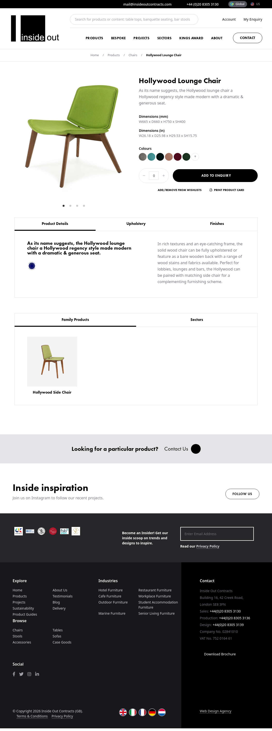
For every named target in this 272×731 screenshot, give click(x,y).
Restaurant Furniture (155, 592)
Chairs (133, 55)
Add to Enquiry (216, 175)
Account (229, 19)
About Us (60, 592)
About (216, 38)
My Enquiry (253, 19)
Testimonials (63, 598)
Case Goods (62, 645)
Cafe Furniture (110, 598)
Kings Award (191, 38)
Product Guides (25, 617)
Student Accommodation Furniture (158, 607)
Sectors (164, 38)
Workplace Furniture (154, 598)
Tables (58, 632)
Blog (56, 605)
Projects (141, 38)
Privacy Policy (207, 549)
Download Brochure (218, 656)
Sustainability (23, 611)
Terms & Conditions (32, 718)
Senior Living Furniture (156, 616)
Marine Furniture (112, 616)
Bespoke (118, 38)
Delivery (59, 611)
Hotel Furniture (111, 592)
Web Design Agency (215, 713)
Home (95, 55)
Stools (17, 638)
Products (94, 38)
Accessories (22, 645)
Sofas (57, 638)
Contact (247, 38)
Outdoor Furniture (113, 605)
